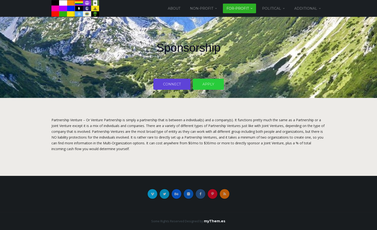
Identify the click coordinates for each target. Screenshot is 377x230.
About (174, 8)
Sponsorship (189, 47)
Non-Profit (201, 8)
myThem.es (214, 221)
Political (271, 8)
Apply (208, 84)
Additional (305, 8)
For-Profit (237, 8)
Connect (172, 84)
